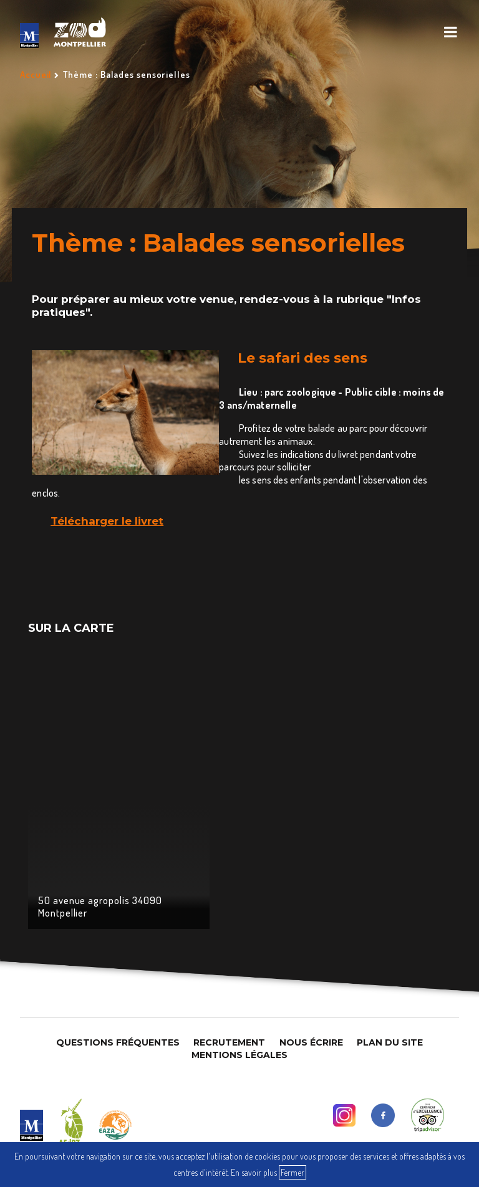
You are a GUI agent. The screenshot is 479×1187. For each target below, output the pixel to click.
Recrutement (229, 1042)
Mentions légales (239, 1055)
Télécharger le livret (107, 521)
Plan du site (390, 1042)
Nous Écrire (311, 1042)
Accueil (36, 74)
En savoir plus (254, 1172)
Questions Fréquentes (118, 1042)
